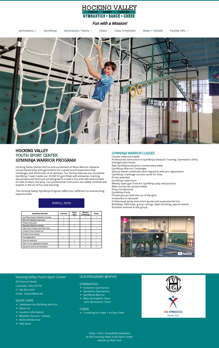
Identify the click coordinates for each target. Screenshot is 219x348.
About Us (24, 308)
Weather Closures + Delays (34, 316)
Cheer (103, 30)
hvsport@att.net (33, 293)
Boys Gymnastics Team (96, 298)
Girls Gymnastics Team (97, 302)
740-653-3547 (26, 289)
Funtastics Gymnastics (96, 287)
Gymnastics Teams (78, 30)
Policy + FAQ (95, 333)
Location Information (31, 312)
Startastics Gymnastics (96, 291)
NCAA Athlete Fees (29, 319)
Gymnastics (27, 30)
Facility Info (179, 30)
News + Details (153, 30)
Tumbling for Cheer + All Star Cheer (103, 312)
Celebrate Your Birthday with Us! (38, 304)
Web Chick (115, 340)
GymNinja (50, 30)
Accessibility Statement (117, 333)
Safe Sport (25, 323)
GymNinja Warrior (94, 294)
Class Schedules (125, 30)
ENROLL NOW (61, 203)
